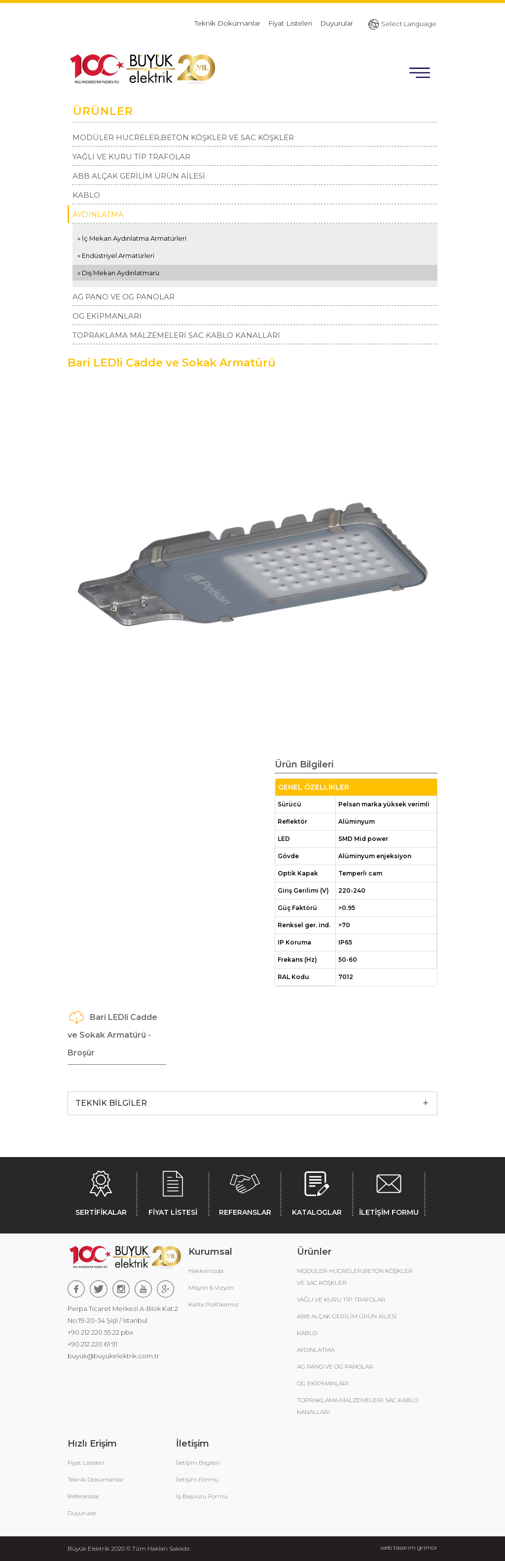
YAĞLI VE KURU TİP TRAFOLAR (131, 156)
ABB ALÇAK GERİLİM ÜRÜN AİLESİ (138, 176)
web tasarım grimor (408, 1547)
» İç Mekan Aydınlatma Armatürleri (131, 238)
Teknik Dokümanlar (227, 23)
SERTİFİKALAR (101, 1191)
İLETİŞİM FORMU (389, 1191)
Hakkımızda (205, 1270)
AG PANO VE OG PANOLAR (123, 296)
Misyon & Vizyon (211, 1287)
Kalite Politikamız (213, 1304)
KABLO (86, 195)
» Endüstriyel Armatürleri (115, 255)
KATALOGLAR (317, 1191)
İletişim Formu (197, 1479)
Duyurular (336, 23)
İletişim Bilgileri (198, 1462)
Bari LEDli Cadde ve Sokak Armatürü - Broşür (112, 1033)
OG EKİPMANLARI (107, 316)
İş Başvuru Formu (202, 1496)
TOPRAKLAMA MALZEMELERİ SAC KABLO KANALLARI (176, 335)
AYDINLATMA (98, 214)
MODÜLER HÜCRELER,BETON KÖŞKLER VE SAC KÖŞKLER (183, 137)
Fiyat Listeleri (290, 23)
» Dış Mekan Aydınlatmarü (118, 273)
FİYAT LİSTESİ (173, 1191)
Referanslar (84, 1496)
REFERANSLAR (245, 1191)
